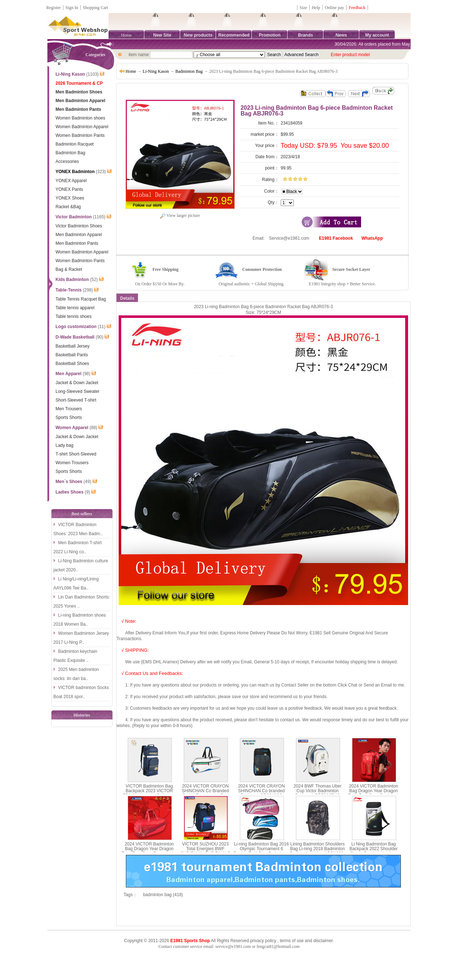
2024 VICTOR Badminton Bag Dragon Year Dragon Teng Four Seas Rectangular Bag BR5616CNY (149, 851)
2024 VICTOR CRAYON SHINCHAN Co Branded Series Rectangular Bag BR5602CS (205, 793)
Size (303, 7)
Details (127, 298)
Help (316, 7)
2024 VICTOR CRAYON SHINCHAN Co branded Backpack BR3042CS (261, 791)
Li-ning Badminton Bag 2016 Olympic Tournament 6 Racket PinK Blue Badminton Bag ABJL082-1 (261, 851)
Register (53, 7)
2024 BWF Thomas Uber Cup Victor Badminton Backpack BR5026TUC (317, 791)
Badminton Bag (189, 71)
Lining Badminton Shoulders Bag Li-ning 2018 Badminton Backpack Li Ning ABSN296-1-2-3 (317, 851)
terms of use (292, 940)
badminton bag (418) (163, 894)
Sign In (71, 7)
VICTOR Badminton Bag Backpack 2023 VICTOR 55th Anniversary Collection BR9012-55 (149, 793)
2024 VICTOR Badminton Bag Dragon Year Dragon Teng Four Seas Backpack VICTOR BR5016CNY (373, 793)
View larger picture (180, 215)
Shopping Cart (95, 7)
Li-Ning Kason (156, 71)
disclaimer (322, 940)
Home (126, 35)
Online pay (334, 7)
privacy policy (263, 940)
